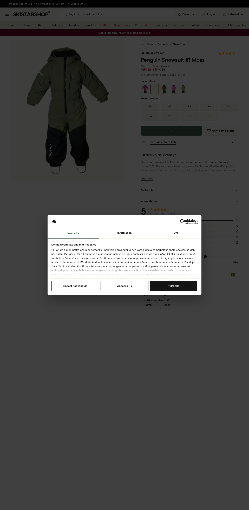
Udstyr (56, 25)
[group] (189, 111)
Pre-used (141, 25)
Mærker (74, 25)
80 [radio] (150, 106)
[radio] (229, 106)
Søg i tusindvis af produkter (83, 14)
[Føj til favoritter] (220, 131)
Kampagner (160, 25)
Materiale (189, 190)
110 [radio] (150, 116)
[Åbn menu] (7, 14)
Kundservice (213, 25)
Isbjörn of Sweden (152, 53)
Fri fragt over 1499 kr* (51, 4)
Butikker (196, 25)
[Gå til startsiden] (32, 13)
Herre (26, 25)
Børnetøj (163, 44)
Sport (88, 25)
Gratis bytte (77, 4)
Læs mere (147, 178)
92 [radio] (189, 106)
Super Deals (122, 25)
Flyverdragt (179, 44)
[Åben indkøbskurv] (233, 14)
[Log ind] (209, 14)
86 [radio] (169, 106)
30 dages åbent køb (20, 4)
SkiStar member (236, 25)
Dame (11, 25)
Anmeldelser (189, 201)
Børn (41, 25)
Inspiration (179, 25)
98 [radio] (209, 106)
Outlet (104, 25)
